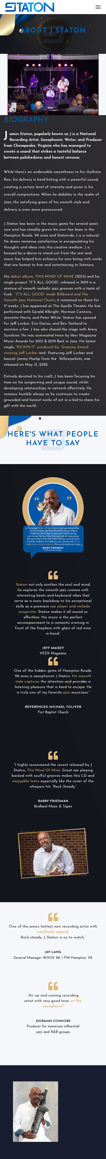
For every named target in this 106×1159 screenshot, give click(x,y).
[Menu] (98, 7)
